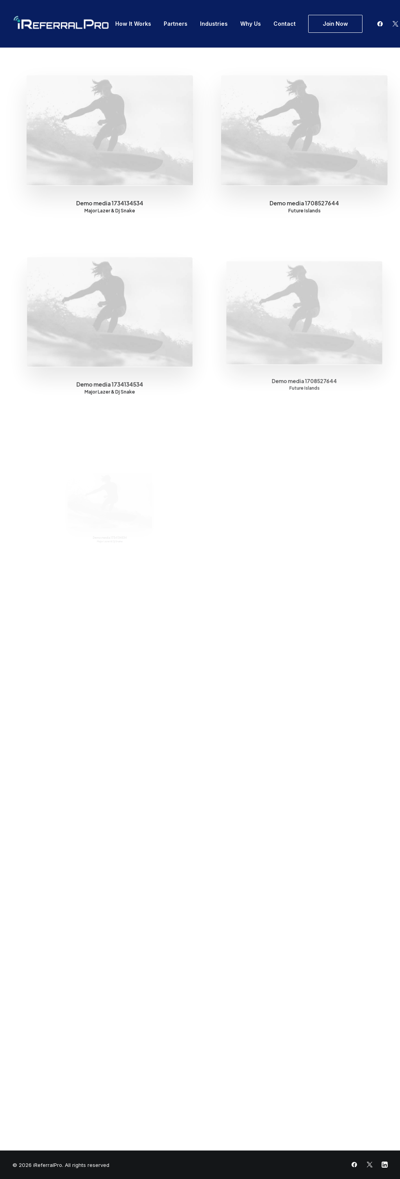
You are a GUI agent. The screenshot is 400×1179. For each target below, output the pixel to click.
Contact (284, 23)
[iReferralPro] (61, 24)
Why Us (250, 23)
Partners (176, 23)
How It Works (133, 23)
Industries (214, 23)
